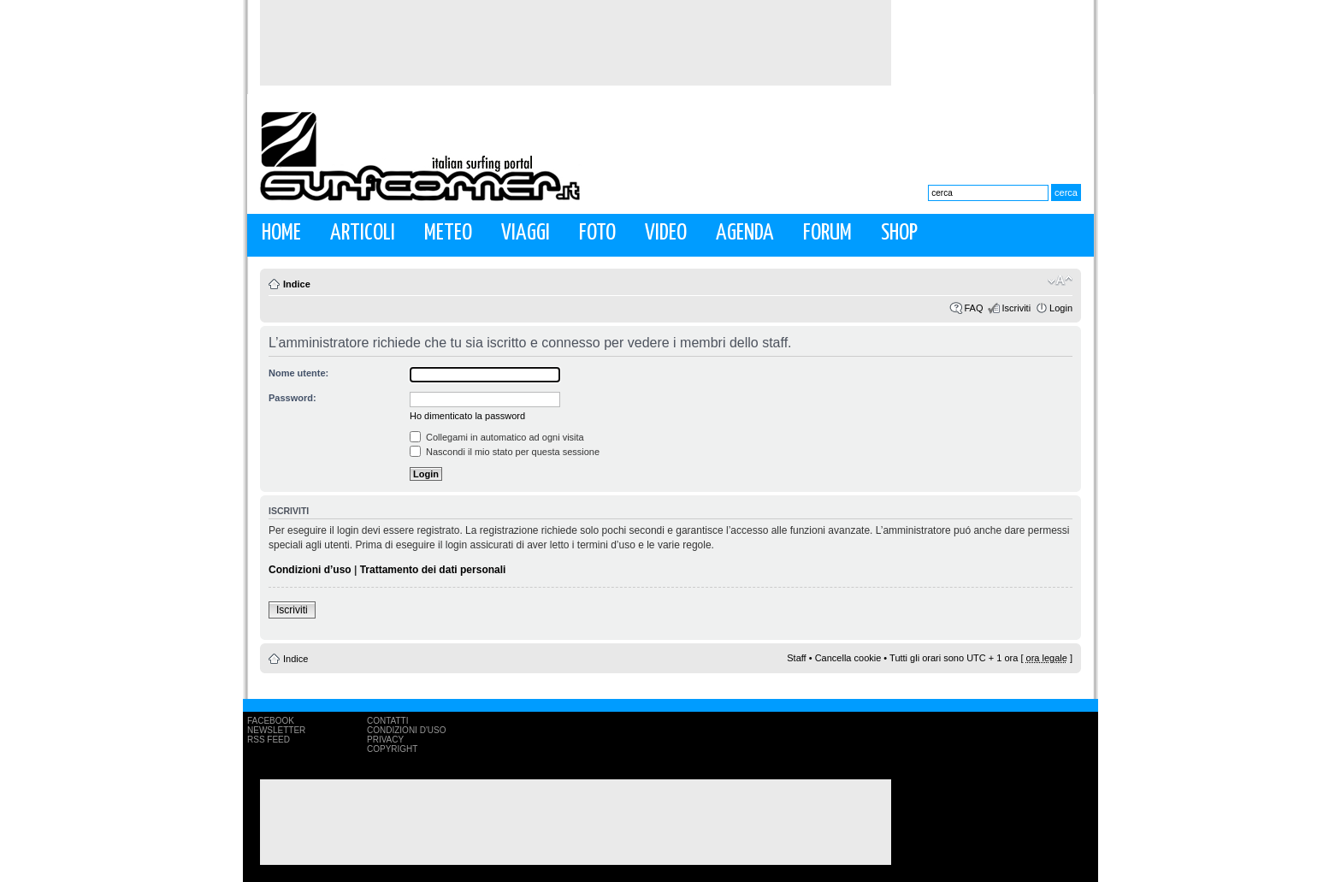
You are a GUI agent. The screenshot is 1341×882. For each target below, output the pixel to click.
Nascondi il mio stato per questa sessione (505, 452)
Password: (292, 398)
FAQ (973, 308)
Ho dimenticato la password (467, 416)
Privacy (385, 739)
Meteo (448, 233)
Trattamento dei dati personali (433, 570)
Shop (899, 233)
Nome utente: (298, 373)
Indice (296, 284)
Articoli (362, 233)
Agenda (745, 233)
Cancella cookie (848, 658)
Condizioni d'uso (406, 730)
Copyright (392, 749)
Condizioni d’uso (310, 570)
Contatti (388, 720)
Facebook (270, 720)
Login (1060, 308)
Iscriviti (1016, 308)
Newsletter (276, 730)
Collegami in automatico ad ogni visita (497, 437)
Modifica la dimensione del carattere (1060, 280)
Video (666, 233)
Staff (796, 658)
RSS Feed (268, 739)
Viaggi (525, 233)
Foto (597, 233)
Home (281, 233)
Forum (827, 233)
